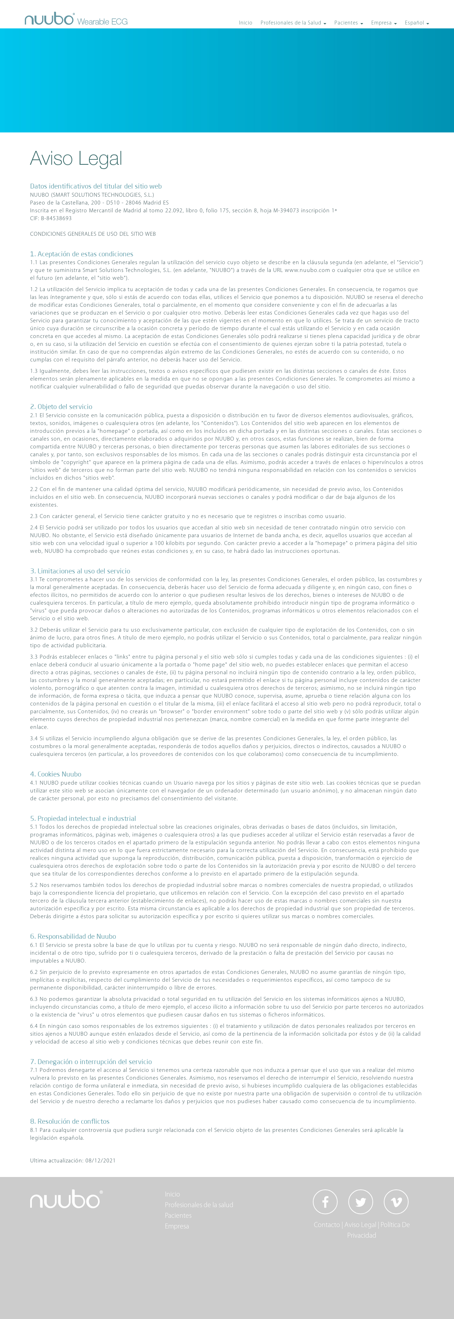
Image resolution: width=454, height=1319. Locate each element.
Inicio (246, 23)
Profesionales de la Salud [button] (292, 23)
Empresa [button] (382, 23)
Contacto (327, 1225)
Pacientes (178, 1216)
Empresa (177, 1226)
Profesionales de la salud (199, 1205)
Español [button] (415, 23)
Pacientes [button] (347, 23)
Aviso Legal (360, 1225)
